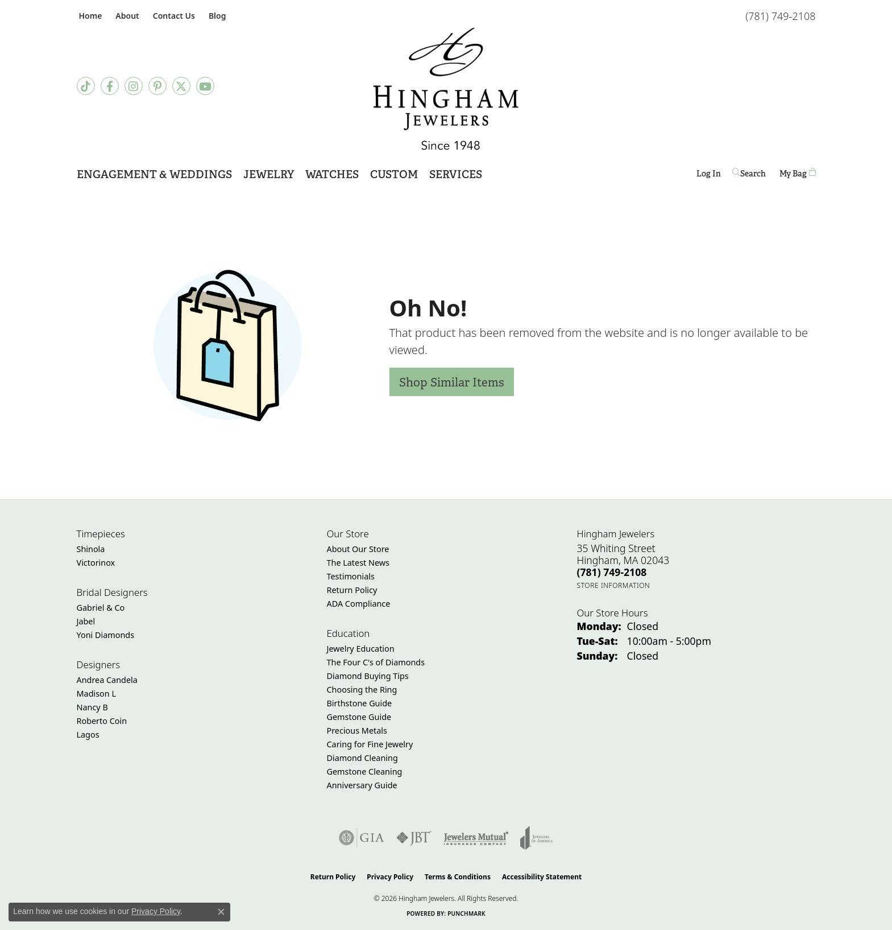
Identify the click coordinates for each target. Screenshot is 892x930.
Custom (394, 174)
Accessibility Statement (542, 877)
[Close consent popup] (221, 911)
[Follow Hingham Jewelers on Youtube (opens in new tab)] (205, 86)
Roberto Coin (102, 720)
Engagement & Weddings (154, 174)
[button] (126, 16)
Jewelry (268, 174)
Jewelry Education (361, 648)
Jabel (86, 621)
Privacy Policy (390, 877)
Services (455, 174)
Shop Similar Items (451, 382)
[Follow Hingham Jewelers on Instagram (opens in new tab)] (134, 86)
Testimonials (351, 576)
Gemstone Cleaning (365, 771)
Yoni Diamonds (106, 634)
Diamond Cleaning (362, 757)
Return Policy (352, 590)
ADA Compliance (359, 603)
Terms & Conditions (458, 877)
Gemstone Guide (359, 716)
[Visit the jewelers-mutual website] (476, 838)
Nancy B (92, 707)
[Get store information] (613, 585)
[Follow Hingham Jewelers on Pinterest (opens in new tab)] (157, 86)
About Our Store (358, 549)
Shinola (91, 549)
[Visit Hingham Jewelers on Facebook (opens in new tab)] (110, 86)
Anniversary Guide (362, 785)
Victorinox (96, 562)
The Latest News (358, 562)
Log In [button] (708, 175)
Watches (332, 174)
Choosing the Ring (362, 689)
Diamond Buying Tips (368, 675)
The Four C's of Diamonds (376, 662)
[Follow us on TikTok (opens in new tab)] (86, 86)
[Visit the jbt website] (414, 838)
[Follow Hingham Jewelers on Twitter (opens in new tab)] (181, 86)
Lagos (88, 734)
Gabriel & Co (101, 607)
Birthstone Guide (359, 703)
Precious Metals (357, 730)
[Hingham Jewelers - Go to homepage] (446, 89)
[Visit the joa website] (536, 838)
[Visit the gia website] (361, 838)
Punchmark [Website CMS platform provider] (466, 913)
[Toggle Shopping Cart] (797, 173)
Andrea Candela (107, 679)
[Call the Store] (612, 572)
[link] (89, 16)
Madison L (96, 693)
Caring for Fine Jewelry (370, 744)
